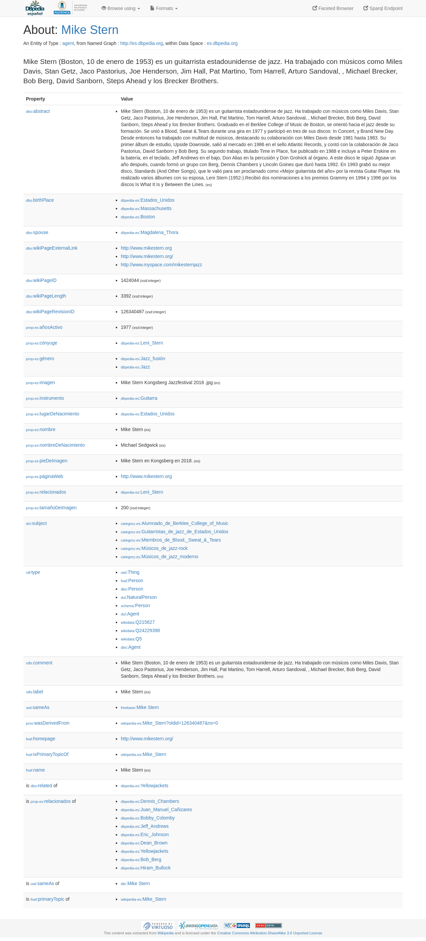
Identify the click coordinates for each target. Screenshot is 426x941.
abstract (38, 111)
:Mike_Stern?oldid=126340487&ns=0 (169, 723)
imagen (40, 382)
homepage (40, 738)
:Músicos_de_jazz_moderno (159, 556)
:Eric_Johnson (145, 834)
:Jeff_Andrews (145, 826)
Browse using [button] (121, 8)
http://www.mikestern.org (146, 248)
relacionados (46, 492)
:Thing (130, 572)
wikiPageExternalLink (52, 248)
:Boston (138, 216)
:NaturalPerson (139, 597)
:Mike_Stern (143, 754)
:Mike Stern (140, 707)
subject (36, 523)
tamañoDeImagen (51, 507)
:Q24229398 (140, 630)
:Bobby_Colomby (148, 818)
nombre (41, 429)
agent (68, 43)
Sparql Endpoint (383, 8)
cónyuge (41, 343)
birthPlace (40, 200)
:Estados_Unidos (147, 200)
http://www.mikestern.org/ (147, 256)
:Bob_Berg (141, 859)
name (35, 770)
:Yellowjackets (144, 785)
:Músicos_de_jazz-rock (154, 548)
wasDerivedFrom (48, 723)
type (33, 572)
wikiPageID (41, 280)
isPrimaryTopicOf (47, 754)
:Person (132, 580)
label (34, 691)
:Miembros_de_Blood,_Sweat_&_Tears (171, 540)
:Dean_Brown (144, 842)
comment (39, 662)
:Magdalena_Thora (149, 232)
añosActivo (44, 327)
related (41, 785)
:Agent (130, 613)
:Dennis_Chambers (150, 801)
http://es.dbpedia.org (141, 43)
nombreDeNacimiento (55, 445)
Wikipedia (165, 933)
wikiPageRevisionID (50, 311)
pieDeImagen (46, 460)
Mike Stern (89, 30)
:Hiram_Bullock (146, 867)
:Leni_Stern (142, 343)
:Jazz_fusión (143, 358)
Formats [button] (164, 8)
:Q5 (131, 638)
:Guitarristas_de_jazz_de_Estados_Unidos (174, 531)
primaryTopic (47, 899)
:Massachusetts (146, 208)
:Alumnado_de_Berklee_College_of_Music (174, 523)
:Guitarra (139, 398)
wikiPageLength (46, 296)
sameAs (37, 707)
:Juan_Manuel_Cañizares (156, 809)
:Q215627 (138, 622)
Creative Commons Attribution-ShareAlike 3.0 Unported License (269, 933)
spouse (37, 232)
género (40, 358)
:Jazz (135, 366)
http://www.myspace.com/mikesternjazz (161, 264)
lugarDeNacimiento (52, 413)
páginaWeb (44, 476)
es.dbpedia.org (222, 43)
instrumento (45, 398)
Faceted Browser (333, 8)
